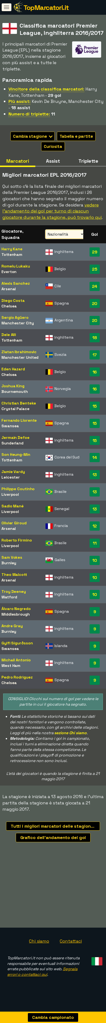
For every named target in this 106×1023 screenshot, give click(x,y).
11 (95, 543)
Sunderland (12, 443)
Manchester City (17, 323)
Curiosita (53, 146)
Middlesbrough (15, 614)
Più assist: (19, 101)
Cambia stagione (33, 136)
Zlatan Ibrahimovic (19, 351)
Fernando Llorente (19, 420)
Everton (8, 271)
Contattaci (71, 946)
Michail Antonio (16, 660)
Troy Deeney (13, 591)
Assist (53, 161)
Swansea (10, 425)
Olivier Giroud (14, 523)
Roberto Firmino (16, 540)
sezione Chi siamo (70, 732)
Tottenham (11, 254)
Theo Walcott (14, 574)
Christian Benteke (18, 403)
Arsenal (8, 288)
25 (94, 269)
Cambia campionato (53, 1017)
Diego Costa (13, 300)
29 (94, 252)
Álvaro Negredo (16, 608)
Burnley (8, 562)
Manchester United (19, 357)
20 (95, 303)
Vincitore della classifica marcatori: (46, 89)
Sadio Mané (12, 506)
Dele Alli (8, 334)
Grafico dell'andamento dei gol (53, 837)
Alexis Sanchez (15, 283)
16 (94, 372)
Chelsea (9, 306)
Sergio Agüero (15, 317)
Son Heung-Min (15, 454)
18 (94, 337)
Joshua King (12, 386)
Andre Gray (12, 625)
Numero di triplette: (29, 114)
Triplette (88, 161)
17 (94, 355)
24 (95, 286)
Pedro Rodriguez (17, 677)
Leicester (10, 477)
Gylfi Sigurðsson (17, 643)
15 (94, 406)
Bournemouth (14, 391)
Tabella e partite (76, 136)
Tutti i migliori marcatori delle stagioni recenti (55, 826)
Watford (9, 597)
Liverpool (10, 494)
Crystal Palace (15, 408)
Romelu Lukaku (15, 266)
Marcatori (17, 161)
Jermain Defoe (15, 437)
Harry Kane (12, 249)
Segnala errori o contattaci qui (42, 976)
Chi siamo (39, 946)
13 (94, 474)
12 (94, 526)
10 (94, 560)
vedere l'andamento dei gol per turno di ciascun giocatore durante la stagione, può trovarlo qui (52, 211)
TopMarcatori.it (46, 7)
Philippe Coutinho (18, 488)
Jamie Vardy (13, 471)
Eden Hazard (13, 369)
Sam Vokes (11, 557)
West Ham (10, 665)
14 (94, 457)
